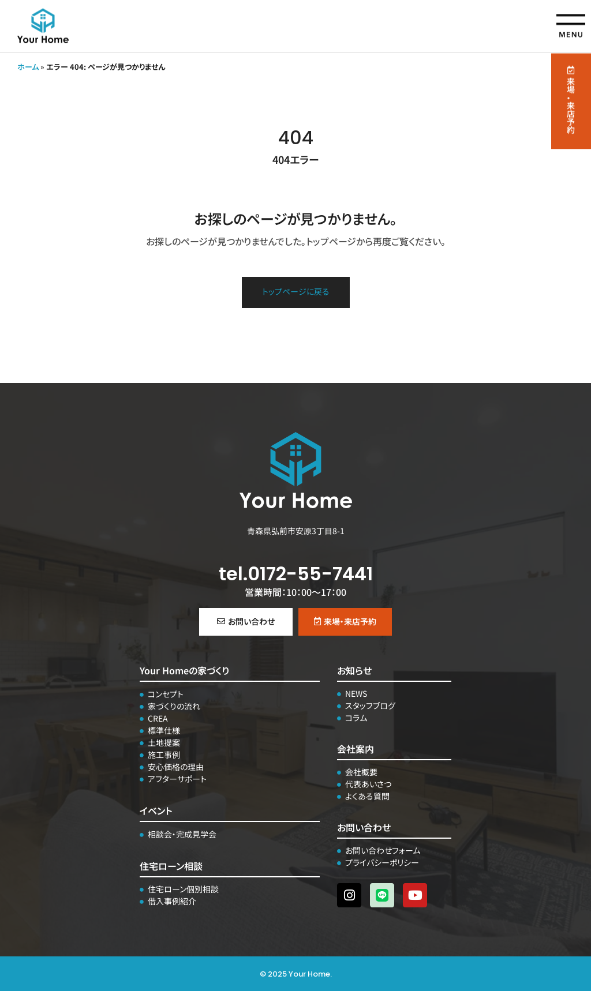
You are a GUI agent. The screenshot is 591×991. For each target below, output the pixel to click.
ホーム (28, 66)
